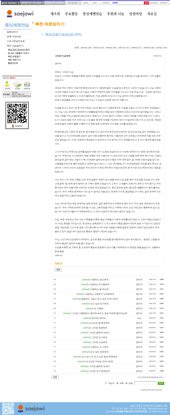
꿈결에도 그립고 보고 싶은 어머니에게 (99, 299)
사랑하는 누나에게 (99, 347)
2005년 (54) (98, 47)
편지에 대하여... (99, 318)
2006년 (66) (111, 47)
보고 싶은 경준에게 (99, 352)
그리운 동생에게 (99, 327)
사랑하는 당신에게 (99, 279)
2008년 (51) (136, 47)
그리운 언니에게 (99, 337)
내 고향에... (99, 308)
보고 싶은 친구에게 (99, 303)
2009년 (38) (148, 47)
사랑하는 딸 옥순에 (99, 289)
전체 (77, 47)
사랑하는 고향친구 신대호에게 (99, 294)
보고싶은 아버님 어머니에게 (99, 361)
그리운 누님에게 (99, 342)
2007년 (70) (123, 47)
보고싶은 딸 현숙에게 (99, 323)
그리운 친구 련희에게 (99, 371)
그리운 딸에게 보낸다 (99, 332)
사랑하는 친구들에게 (99, 284)
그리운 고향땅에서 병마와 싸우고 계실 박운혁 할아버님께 (99, 313)
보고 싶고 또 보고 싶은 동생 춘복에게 (99, 356)
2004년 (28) (86, 47)
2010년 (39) (161, 47)
